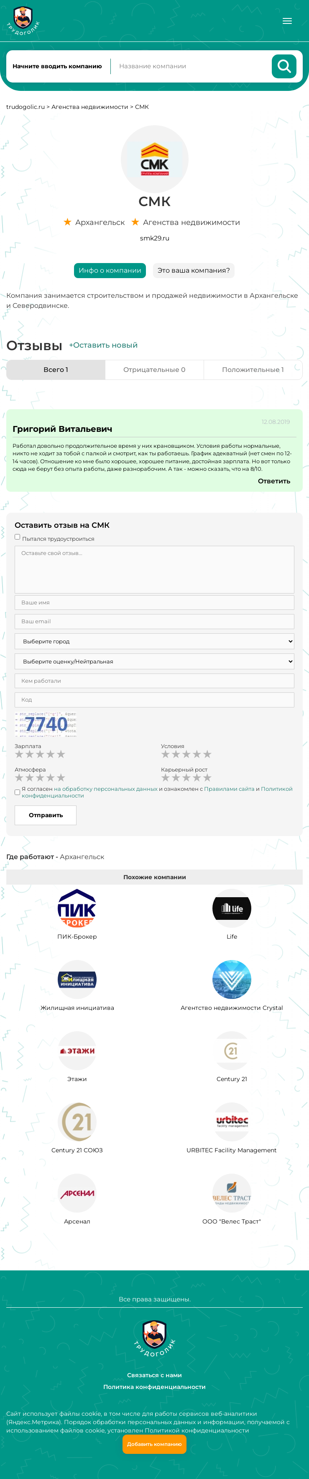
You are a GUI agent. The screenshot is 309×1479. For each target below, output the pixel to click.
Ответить (274, 481)
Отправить (46, 816)
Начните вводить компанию (57, 66)
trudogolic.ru (25, 107)
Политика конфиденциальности (154, 1387)
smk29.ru (154, 239)
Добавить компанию (154, 1444)
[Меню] (287, 21)
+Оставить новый (103, 345)
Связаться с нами (154, 1375)
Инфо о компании (110, 271)
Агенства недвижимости (89, 107)
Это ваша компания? (194, 271)
